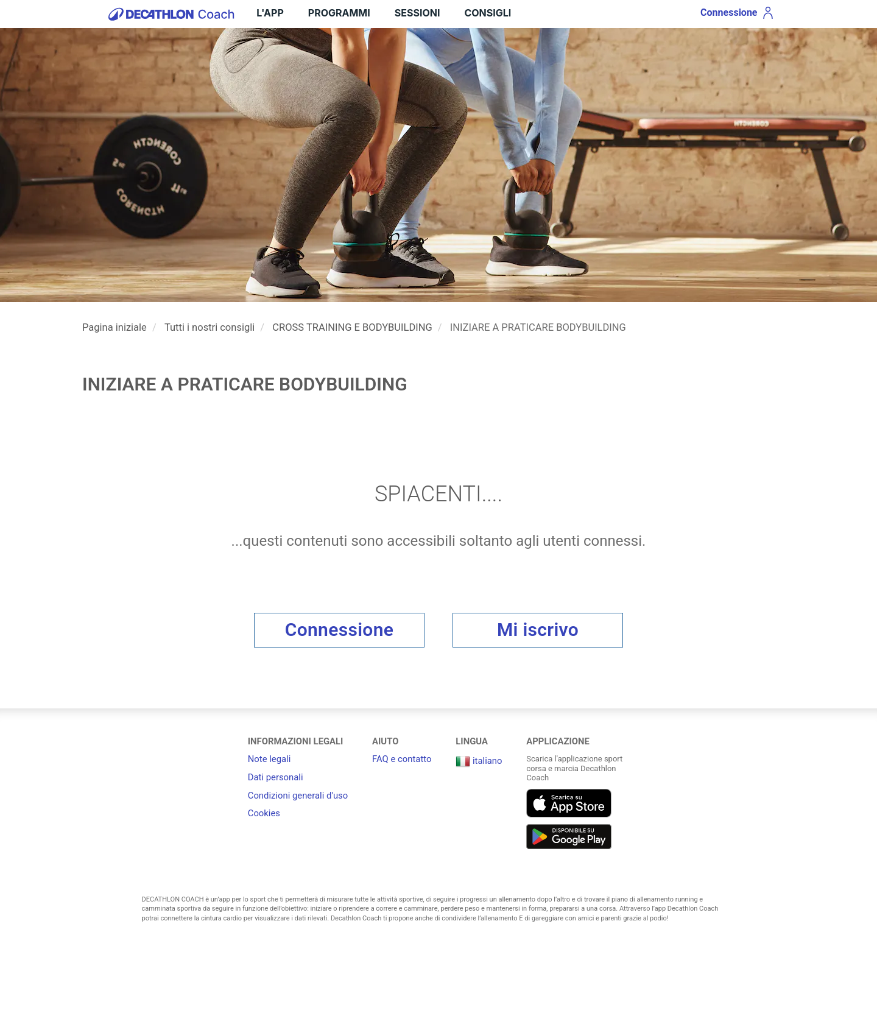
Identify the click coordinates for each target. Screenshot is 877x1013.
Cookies (264, 813)
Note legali (269, 759)
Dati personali (275, 777)
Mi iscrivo (538, 629)
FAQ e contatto (401, 759)
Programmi (339, 13)
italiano (479, 760)
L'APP (269, 13)
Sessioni (417, 13)
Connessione (339, 629)
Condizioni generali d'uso (298, 795)
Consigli (487, 13)
